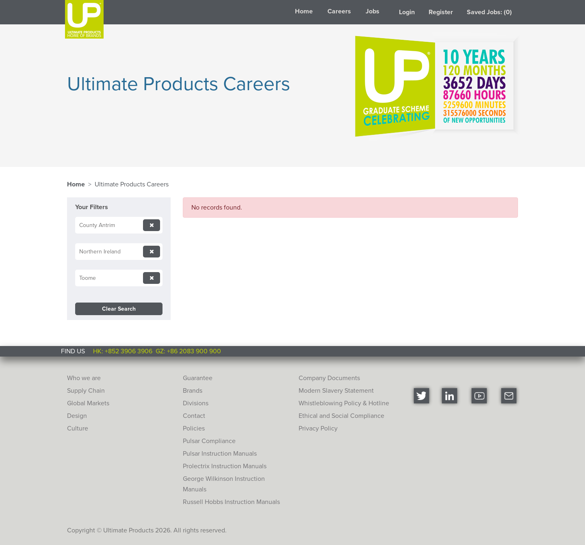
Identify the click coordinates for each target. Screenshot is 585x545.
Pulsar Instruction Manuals (220, 453)
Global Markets (88, 403)
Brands (192, 390)
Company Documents (329, 378)
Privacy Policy (318, 428)
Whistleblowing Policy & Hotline (344, 403)
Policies (194, 428)
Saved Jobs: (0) (489, 12)
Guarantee (197, 378)
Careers (339, 11)
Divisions (195, 403)
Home (304, 11)
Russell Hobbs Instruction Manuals (231, 501)
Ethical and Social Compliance (341, 415)
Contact (194, 415)
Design (77, 415)
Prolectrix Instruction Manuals (224, 466)
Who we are (84, 378)
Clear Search (119, 309)
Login (407, 12)
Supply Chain (86, 390)
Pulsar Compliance (209, 441)
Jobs (372, 11)
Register (441, 12)
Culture (77, 428)
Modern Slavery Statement (336, 390)
